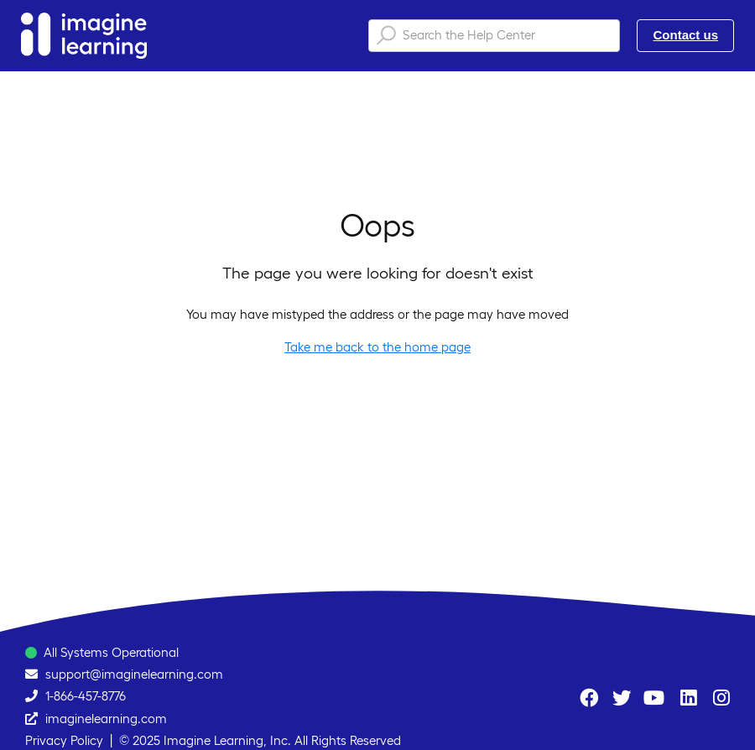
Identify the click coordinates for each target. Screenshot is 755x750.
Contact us (685, 35)
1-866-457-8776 (85, 696)
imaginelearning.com (106, 718)
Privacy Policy (64, 740)
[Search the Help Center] (494, 35)
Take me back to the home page (377, 347)
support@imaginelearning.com (134, 674)
